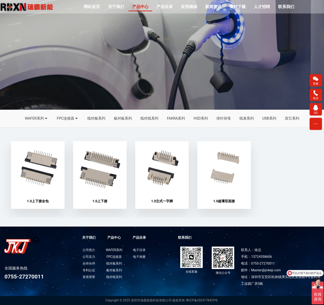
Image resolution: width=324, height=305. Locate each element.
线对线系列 (149, 118)
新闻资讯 (213, 6)
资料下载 (238, 6)
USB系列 (269, 118)
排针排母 (223, 118)
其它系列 (292, 118)
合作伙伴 (89, 263)
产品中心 (140, 6)
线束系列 (246, 118)
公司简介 (89, 250)
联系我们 (286, 6)
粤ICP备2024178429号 (202, 300)
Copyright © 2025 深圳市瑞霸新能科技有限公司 (138, 300)
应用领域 (189, 6)
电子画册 (139, 257)
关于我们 (116, 6)
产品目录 (165, 6)
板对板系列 (123, 118)
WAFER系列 (36, 118)
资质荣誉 (89, 277)
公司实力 (89, 257)
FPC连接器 (68, 118)
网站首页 (92, 6)
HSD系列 (201, 118)
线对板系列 (96, 118)
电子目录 (139, 250)
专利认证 (89, 270)
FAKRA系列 (176, 118)
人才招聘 (262, 6)
